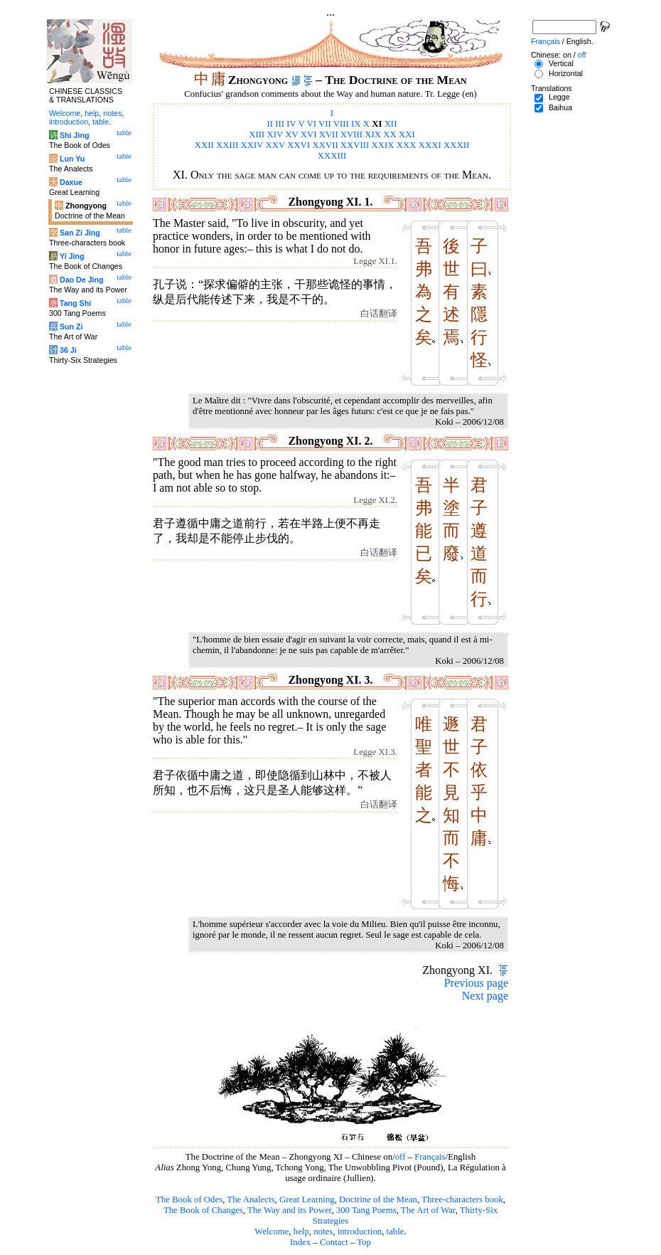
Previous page (476, 983)
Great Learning (307, 1199)
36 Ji (68, 350)
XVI (309, 134)
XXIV (252, 145)
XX (389, 134)
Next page (485, 996)
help (301, 1232)
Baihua (560, 107)
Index (300, 1242)
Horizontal (566, 73)
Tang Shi (75, 303)
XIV (275, 134)
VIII (341, 124)
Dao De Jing (82, 279)
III (279, 124)
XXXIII (332, 156)
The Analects (250, 1199)
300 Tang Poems (366, 1210)
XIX (373, 134)
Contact (334, 1242)
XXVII (325, 145)
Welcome (271, 1232)
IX (356, 124)
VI (312, 124)
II (270, 124)
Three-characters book (462, 1199)
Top (364, 1242)
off (400, 1157)
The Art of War (428, 1210)
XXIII (227, 145)
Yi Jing (72, 256)
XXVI (298, 145)
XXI (407, 134)
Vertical (561, 63)
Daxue (71, 182)
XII (391, 124)
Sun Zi (71, 326)
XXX (407, 145)
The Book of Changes (203, 1210)
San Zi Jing (80, 232)
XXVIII (355, 145)
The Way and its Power (289, 1210)
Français (429, 1157)
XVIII (351, 134)
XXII (204, 145)
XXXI (430, 145)
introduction (360, 1232)
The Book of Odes (189, 1199)
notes (323, 1232)
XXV (276, 145)
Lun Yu (72, 158)
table (395, 1232)
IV (291, 124)
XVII (328, 134)
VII (324, 124)
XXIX (383, 145)
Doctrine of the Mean (378, 1199)
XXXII (456, 145)
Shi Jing (74, 135)
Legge (559, 96)
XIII (256, 134)
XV (291, 134)
